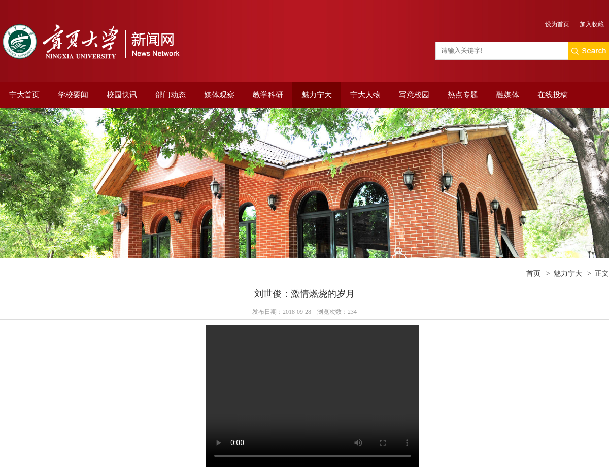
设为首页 (557, 24)
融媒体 (507, 95)
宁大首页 (24, 95)
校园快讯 (122, 95)
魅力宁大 (316, 95)
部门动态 (170, 95)
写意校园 (414, 95)
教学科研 (268, 95)
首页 (533, 273)
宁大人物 (365, 95)
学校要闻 (73, 95)
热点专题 (463, 95)
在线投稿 (552, 95)
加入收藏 (592, 24)
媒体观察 (219, 95)
